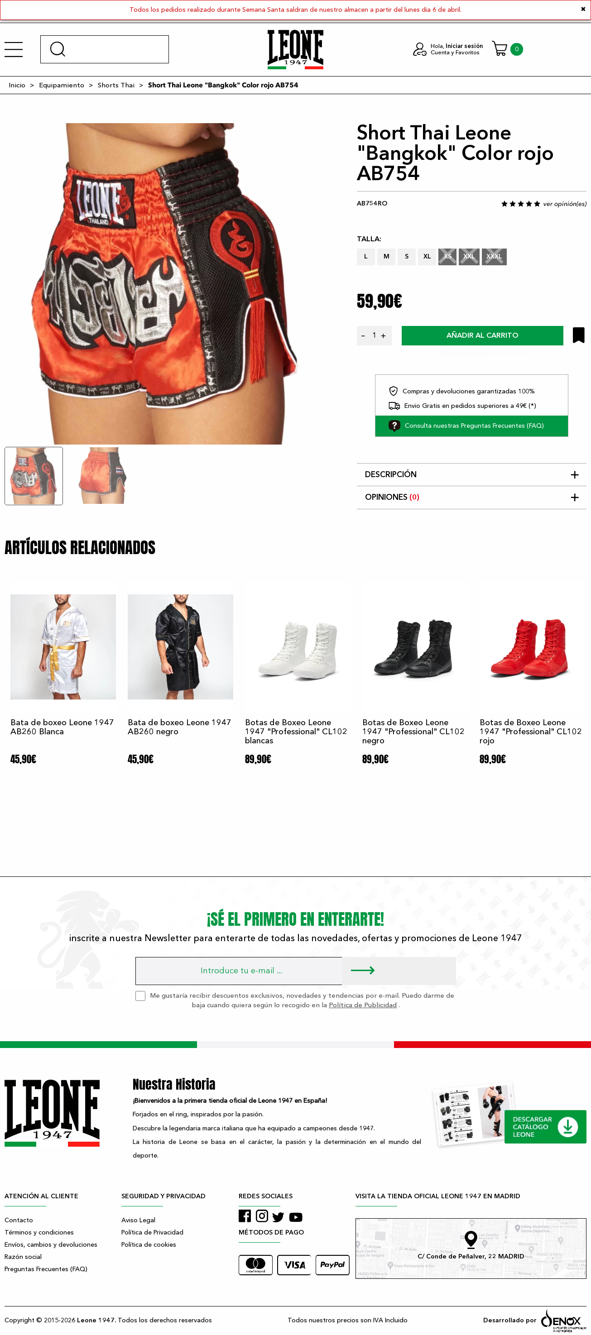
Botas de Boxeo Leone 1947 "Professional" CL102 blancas (296, 731)
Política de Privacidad (152, 1232)
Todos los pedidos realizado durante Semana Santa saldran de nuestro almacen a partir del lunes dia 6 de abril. (295, 9)
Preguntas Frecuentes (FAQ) (46, 1269)
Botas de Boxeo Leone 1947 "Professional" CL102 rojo (531, 731)
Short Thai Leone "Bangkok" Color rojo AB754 (223, 85)
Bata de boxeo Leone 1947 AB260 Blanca (62, 727)
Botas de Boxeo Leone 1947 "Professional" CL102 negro (413, 731)
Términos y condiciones (39, 1232)
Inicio (17, 85)
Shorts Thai (116, 85)
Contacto (19, 1220)
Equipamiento (61, 85)
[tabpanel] (165, 284)
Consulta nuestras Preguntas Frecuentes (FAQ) (466, 426)
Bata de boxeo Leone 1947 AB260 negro (179, 727)
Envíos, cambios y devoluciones (51, 1244)
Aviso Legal (138, 1220)
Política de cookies (148, 1244)
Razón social (23, 1257)
